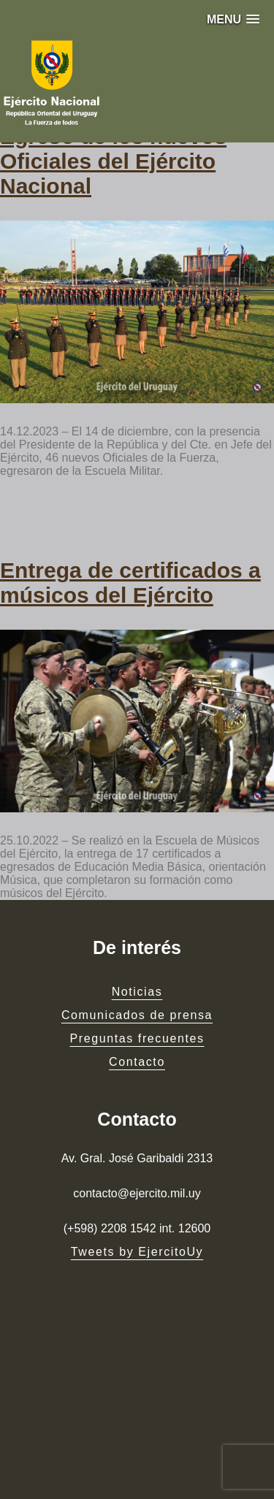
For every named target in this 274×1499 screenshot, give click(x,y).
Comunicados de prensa (137, 1015)
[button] (233, 19)
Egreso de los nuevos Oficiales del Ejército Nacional (113, 161)
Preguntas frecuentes (136, 1038)
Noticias (137, 991)
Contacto (137, 1062)
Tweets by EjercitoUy (137, 1252)
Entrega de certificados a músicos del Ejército (130, 582)
